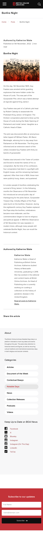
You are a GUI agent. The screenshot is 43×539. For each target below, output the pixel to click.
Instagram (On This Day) (17, 444)
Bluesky (10, 437)
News (9, 393)
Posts (13, 22)
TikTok (10, 452)
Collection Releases (16, 399)
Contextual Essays (15, 380)
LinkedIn (11, 448)
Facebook (11, 429)
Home (4, 22)
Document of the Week (17, 373)
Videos (10, 412)
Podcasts (11, 406)
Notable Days (13, 386)
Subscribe (22, 521)
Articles (10, 367)
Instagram (11, 440)
